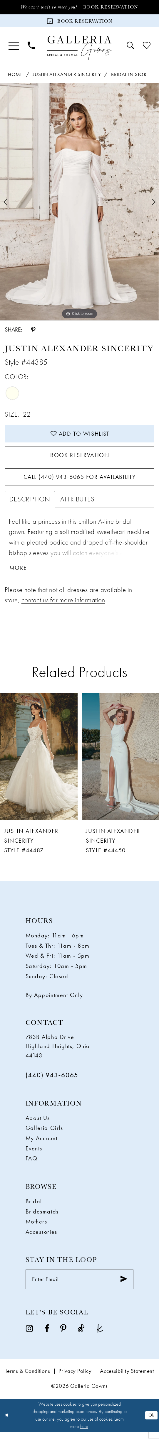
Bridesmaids (42, 1219)
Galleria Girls (44, 1135)
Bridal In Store (130, 75)
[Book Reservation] (79, 22)
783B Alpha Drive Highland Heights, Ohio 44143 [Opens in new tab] (58, 1053)
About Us (38, 1125)
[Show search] (131, 47)
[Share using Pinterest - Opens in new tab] (33, 330)
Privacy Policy (74, 1379)
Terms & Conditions (27, 1379)
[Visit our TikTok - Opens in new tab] (81, 1337)
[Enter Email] (80, 1287)
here (84, 1434)
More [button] (19, 575)
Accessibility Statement (127, 1379)
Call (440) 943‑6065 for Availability (79, 482)
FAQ (32, 1165)
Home (15, 75)
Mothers (36, 1229)
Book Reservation (112, 7)
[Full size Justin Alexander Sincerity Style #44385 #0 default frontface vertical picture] (79, 203)
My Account (42, 1145)
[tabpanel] (79, 203)
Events (34, 1156)
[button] (13, 47)
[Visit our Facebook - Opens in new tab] (46, 1337)
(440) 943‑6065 (52, 1082)
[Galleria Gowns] (79, 49)
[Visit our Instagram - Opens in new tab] (30, 1337)
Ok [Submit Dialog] (151, 1423)
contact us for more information (63, 607)
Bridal (34, 1208)
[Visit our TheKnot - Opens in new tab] (100, 1337)
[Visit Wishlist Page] (147, 47)
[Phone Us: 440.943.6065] (31, 47)
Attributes (77, 505)
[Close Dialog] (6, 1424)
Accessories (41, 1239)
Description (29, 505)
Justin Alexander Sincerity (67, 75)
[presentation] (39, 764)
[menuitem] (13, 47)
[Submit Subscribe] (123, 1287)
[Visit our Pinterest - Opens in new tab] (63, 1337)
